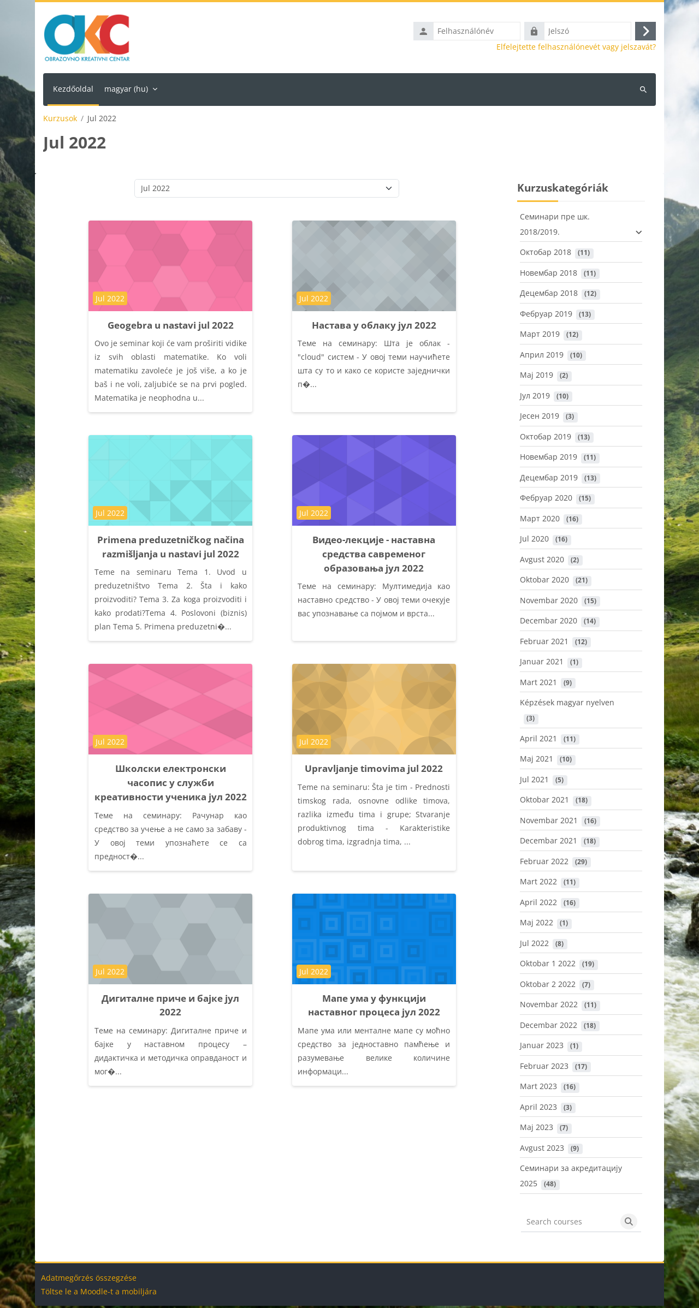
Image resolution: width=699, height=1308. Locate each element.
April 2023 (538, 1109)
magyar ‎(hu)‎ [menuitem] (126, 91)
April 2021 (538, 740)
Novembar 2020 (549, 602)
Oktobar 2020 (544, 582)
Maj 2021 (536, 761)
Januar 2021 (542, 664)
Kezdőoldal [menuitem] (73, 91)
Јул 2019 (535, 398)
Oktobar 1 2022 (548, 966)
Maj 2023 (536, 1130)
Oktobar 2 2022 (548, 986)
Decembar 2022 (548, 1027)
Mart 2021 (538, 684)
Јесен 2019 (539, 418)
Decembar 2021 (548, 843)
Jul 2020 (534, 541)
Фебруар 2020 (546, 500)
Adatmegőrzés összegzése (89, 1280)
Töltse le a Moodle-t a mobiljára (99, 1293)
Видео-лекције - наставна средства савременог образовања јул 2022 (373, 556)
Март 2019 (540, 336)
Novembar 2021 (549, 822)
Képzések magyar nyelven (567, 705)
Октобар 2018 (545, 254)
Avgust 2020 (542, 561)
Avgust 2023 (542, 1150)
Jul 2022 (534, 945)
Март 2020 (540, 520)
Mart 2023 (538, 1089)
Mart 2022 (538, 884)
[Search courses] (568, 1224)
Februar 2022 (544, 863)
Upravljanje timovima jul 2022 (374, 771)
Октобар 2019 (545, 438)
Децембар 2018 (549, 295)
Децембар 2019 (549, 479)
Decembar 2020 (548, 623)
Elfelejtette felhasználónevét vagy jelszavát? (576, 48)
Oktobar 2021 (544, 802)
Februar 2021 (544, 643)
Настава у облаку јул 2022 (374, 327)
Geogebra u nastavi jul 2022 (171, 327)
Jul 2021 (534, 781)
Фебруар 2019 (546, 316)
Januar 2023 (542, 1048)
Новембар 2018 (548, 275)
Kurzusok (60, 121)
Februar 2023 (544, 1068)
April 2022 (538, 904)
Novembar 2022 (549, 1007)
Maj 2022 (536, 925)
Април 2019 (542, 357)
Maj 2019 (536, 377)
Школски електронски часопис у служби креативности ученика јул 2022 (170, 785)
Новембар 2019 (548, 459)
